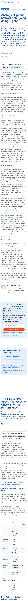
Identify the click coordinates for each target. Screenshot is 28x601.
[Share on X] (21, 9)
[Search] (22, 2)
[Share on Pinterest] (24, 9)
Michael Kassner (7, 53)
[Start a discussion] (17, 9)
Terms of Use (14, 67)
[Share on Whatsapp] (26, 9)
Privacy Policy (14, 335)
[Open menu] (25, 2)
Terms (8, 335)
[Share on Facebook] (19, 9)
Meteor (4, 528)
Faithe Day (5, 424)
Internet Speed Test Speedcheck (6, 557)
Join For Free (14, 329)
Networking (5, 9)
